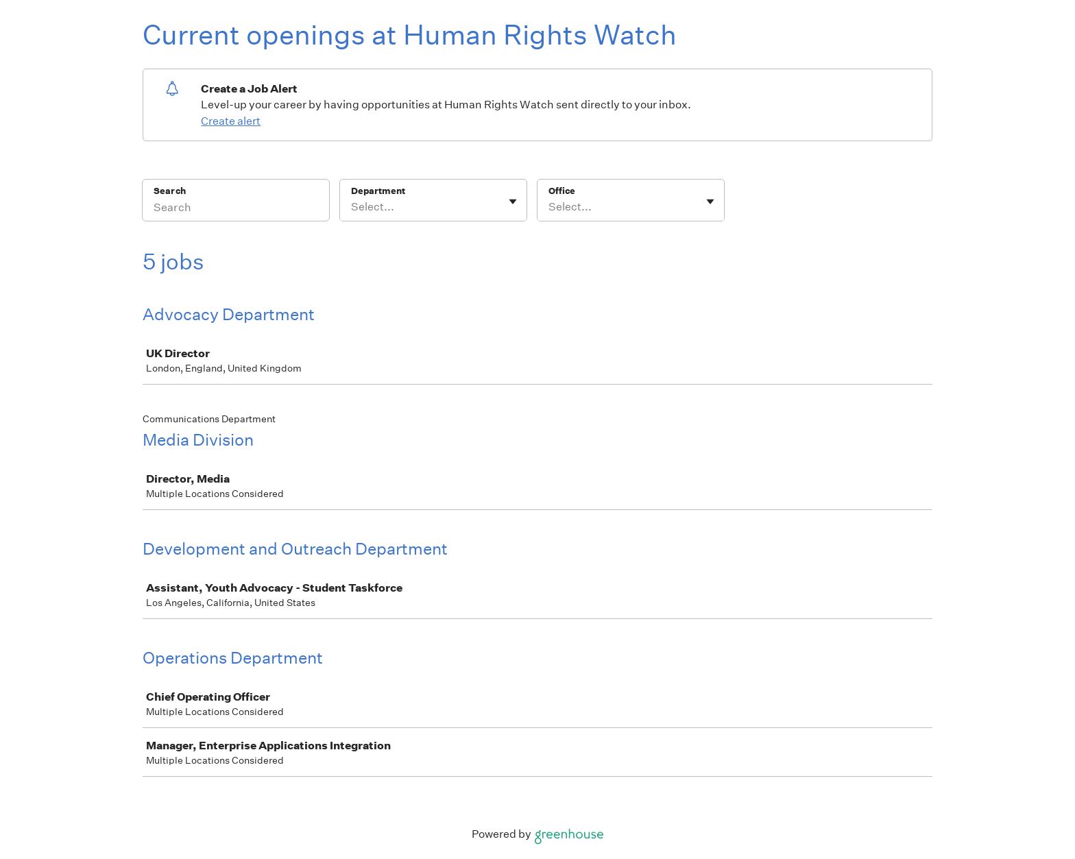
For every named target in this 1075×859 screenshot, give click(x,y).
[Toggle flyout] (513, 201)
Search (170, 191)
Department (378, 191)
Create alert (231, 121)
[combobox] (352, 207)
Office (561, 191)
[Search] (236, 209)
